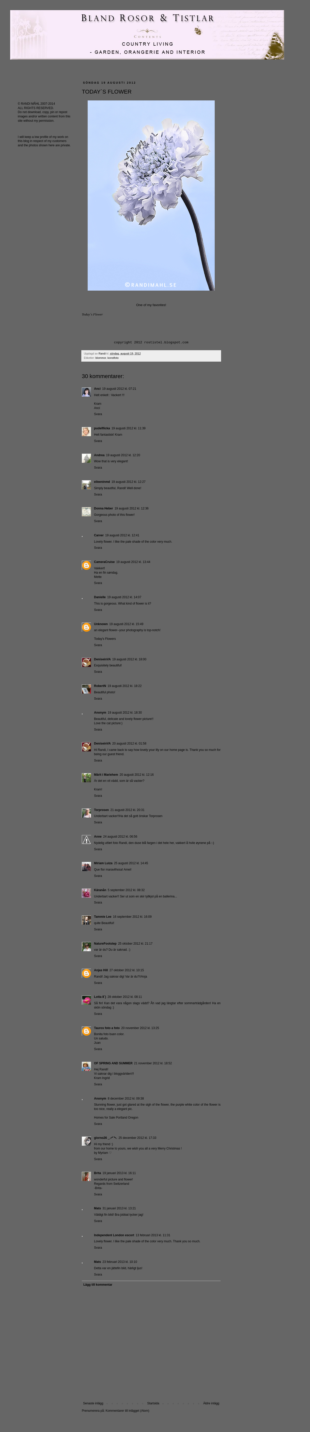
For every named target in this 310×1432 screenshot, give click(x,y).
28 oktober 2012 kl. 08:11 (124, 997)
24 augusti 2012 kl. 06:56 (120, 836)
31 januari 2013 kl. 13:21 (119, 1208)
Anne (98, 836)
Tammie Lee (102, 916)
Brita (97, 1173)
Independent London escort (114, 1235)
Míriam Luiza (103, 863)
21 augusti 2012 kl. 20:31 (127, 810)
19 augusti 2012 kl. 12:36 (132, 508)
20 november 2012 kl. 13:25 (140, 1028)
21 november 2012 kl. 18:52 (153, 1063)
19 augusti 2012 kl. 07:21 (119, 389)
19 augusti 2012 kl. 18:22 (124, 686)
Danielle (100, 597)
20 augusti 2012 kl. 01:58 (129, 743)
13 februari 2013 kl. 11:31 (153, 1235)
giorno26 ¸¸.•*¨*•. (105, 1138)
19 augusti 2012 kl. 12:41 (122, 535)
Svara (98, 414)
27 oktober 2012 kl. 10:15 (127, 970)
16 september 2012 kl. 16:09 (132, 916)
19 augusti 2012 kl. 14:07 (124, 597)
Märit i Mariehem (106, 774)
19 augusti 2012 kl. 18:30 (125, 712)
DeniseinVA (102, 659)
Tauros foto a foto (107, 1028)
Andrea (99, 455)
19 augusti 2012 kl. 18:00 (129, 659)
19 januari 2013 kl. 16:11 (119, 1173)
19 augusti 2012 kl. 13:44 (133, 562)
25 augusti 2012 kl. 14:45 (131, 863)
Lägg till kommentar (97, 1284)
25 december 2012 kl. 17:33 (137, 1138)
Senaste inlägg (93, 1403)
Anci (97, 389)
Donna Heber (103, 508)
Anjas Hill (101, 970)
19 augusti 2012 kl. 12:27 (129, 482)
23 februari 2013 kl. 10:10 (119, 1262)
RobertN (100, 686)
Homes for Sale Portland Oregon (116, 1117)
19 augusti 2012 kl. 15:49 (126, 624)
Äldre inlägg (211, 1403)
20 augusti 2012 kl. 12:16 (137, 774)
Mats (97, 1208)
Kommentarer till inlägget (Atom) (127, 1410)
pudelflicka (102, 428)
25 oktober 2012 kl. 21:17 (135, 943)
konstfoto (113, 357)
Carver (99, 535)
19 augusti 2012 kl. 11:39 (129, 428)
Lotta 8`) (100, 997)
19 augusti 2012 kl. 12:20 (123, 455)
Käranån (100, 890)
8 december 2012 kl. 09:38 (126, 1098)
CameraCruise (104, 562)
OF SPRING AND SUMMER (113, 1063)
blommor (101, 357)
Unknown (101, 624)
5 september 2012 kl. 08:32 (126, 890)
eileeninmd (102, 482)
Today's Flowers (105, 639)
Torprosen (101, 810)
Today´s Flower (92, 314)
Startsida (153, 1403)
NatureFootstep (105, 943)
